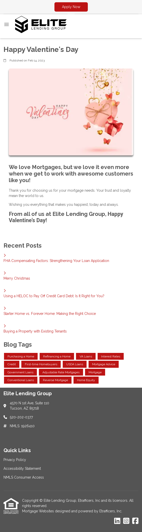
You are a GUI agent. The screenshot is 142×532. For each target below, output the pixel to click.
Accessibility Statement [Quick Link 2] (22, 469)
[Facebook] (135, 521)
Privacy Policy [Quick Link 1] (15, 460)
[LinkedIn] (117, 521)
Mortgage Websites (38, 511)
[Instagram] (126, 521)
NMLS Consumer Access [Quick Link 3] (24, 477)
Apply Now (71, 7)
